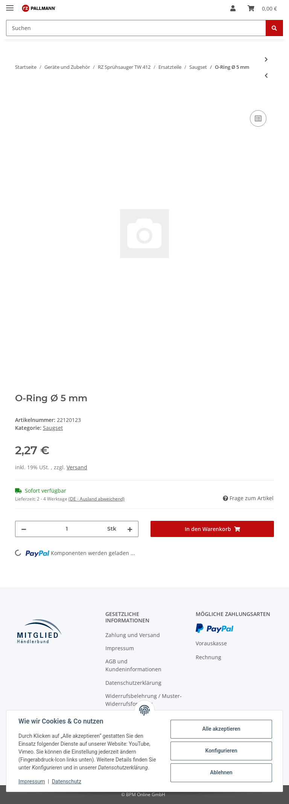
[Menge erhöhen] (130, 529)
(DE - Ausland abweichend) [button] (96, 499)
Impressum (119, 648)
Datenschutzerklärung (133, 682)
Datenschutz (66, 781)
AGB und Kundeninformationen (133, 665)
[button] (233, 8)
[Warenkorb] (262, 8)
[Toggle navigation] (10, 4)
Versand (77, 467)
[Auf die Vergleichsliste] (258, 118)
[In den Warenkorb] (21, 100)
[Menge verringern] (23, 529)
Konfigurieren (221, 751)
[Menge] (67, 529)
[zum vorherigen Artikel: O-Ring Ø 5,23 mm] (266, 75)
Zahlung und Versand (132, 635)
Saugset (53, 427)
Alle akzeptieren (221, 729)
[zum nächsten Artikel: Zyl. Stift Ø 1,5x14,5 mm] (266, 59)
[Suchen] (136, 28)
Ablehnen (221, 772)
